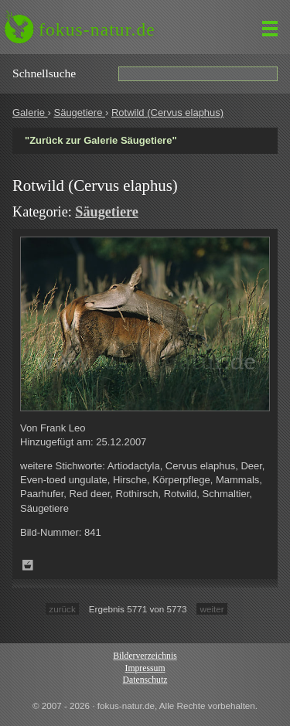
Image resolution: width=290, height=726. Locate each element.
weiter (211, 609)
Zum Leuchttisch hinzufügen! (27, 565)
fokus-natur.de (97, 29)
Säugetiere (79, 112)
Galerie (30, 112)
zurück (62, 609)
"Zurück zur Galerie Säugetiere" (101, 140)
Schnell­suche (44, 73)
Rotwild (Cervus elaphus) (167, 112)
